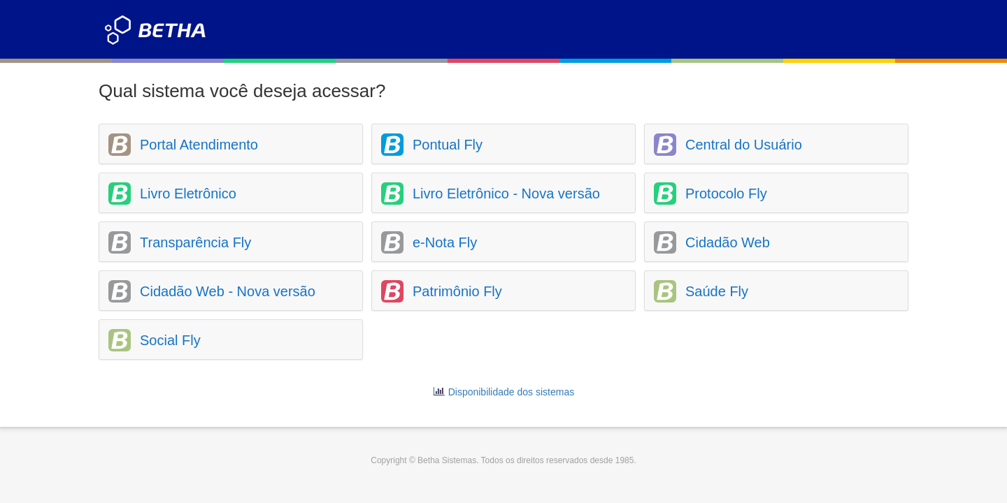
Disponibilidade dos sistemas (511, 392)
